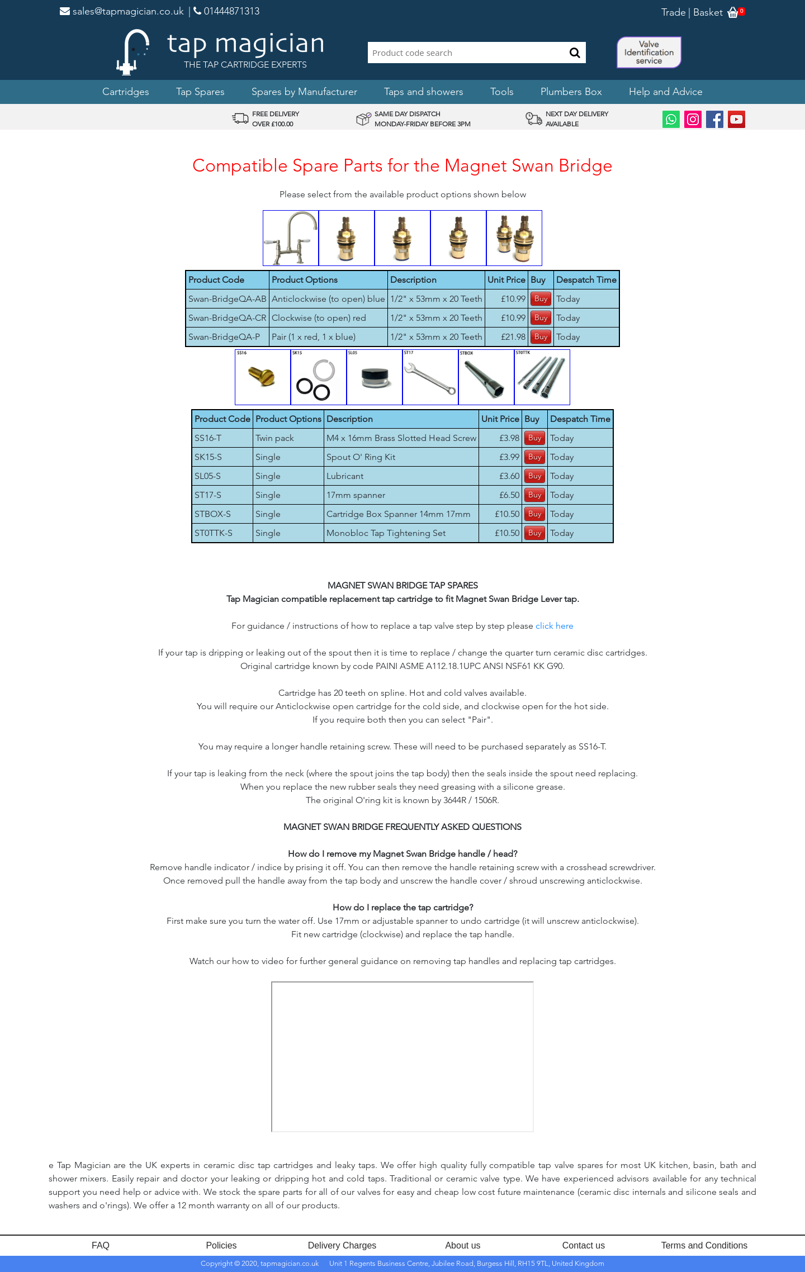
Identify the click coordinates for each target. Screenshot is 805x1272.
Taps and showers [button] (423, 92)
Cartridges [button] (125, 92)
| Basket (705, 12)
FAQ (101, 1245)
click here (555, 625)
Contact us (583, 1245)
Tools (502, 92)
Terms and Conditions (704, 1245)
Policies (221, 1245)
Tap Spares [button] (200, 92)
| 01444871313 (223, 11)
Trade (673, 12)
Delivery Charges (342, 1245)
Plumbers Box (571, 92)
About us (462, 1245)
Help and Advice (666, 92)
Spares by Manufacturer (304, 92)
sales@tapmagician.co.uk (122, 11)
